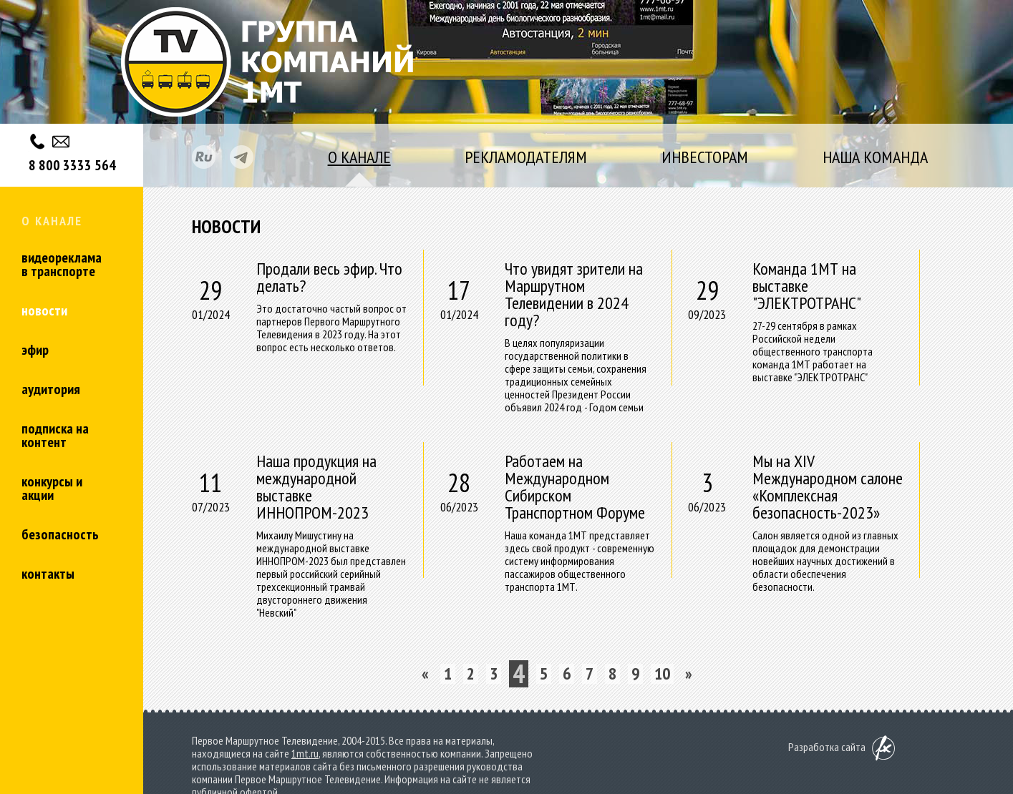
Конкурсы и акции (51, 488)
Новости (44, 310)
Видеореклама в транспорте (61, 264)
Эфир (35, 349)
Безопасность (60, 534)
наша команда (875, 157)
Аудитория (50, 389)
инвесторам (704, 157)
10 (662, 674)
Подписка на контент (55, 435)
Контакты (47, 573)
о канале (359, 157)
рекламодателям (526, 157)
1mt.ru (305, 753)
